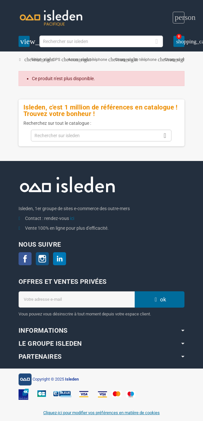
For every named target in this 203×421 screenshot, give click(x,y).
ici (72, 218)
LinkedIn (59, 258)
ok (159, 299)
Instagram (42, 258)
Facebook (25, 258)
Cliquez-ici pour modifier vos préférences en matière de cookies (101, 412)
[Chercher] (101, 41)
